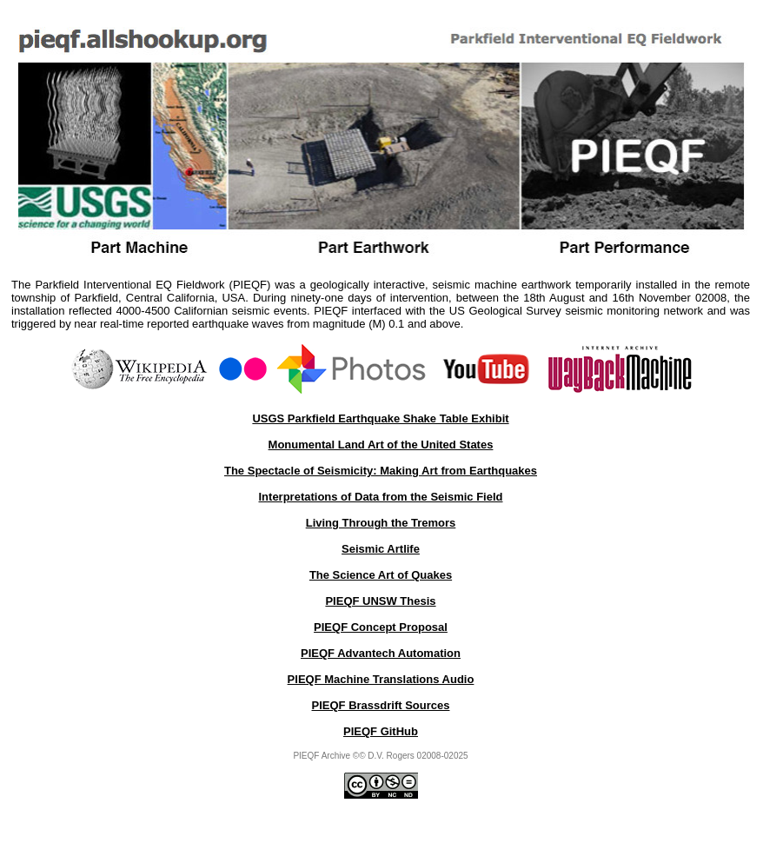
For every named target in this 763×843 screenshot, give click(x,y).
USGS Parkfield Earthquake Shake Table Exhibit (380, 418)
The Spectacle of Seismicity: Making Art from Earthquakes (380, 470)
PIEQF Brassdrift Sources (381, 705)
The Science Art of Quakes (380, 574)
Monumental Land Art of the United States (381, 444)
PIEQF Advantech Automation (381, 653)
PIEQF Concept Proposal (381, 627)
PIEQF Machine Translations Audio (381, 679)
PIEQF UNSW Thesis (380, 600)
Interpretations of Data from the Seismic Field (381, 496)
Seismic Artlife (381, 548)
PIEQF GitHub (380, 731)
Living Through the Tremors (381, 522)
